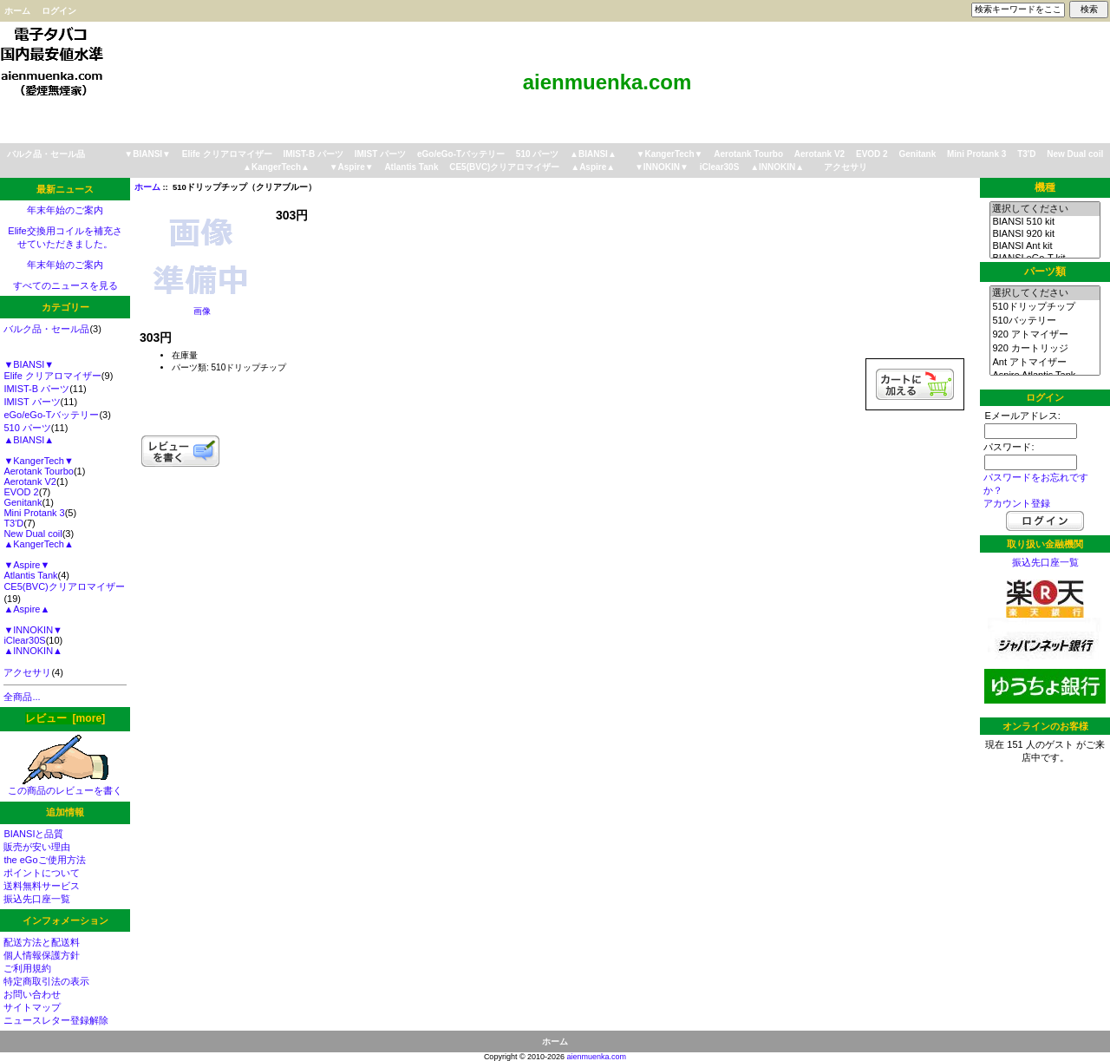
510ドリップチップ (1044, 307)
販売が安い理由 (36, 847)
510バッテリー (1044, 321)
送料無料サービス (41, 886)
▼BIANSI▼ (147, 154)
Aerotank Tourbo (748, 154)
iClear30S (720, 167)
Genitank (917, 154)
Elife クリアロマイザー (227, 154)
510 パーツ (537, 154)
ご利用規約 (27, 968)
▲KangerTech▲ (276, 167)
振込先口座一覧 (36, 899)
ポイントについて (41, 873)
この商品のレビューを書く (65, 786)
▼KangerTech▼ (670, 154)
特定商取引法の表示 (46, 981)
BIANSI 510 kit (1044, 222)
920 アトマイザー (1044, 335)
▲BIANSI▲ (593, 154)
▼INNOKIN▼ (662, 167)
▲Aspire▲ (593, 167)
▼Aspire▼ (352, 167)
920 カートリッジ (1044, 349)
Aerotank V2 (819, 154)
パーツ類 (1045, 271)
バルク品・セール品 (46, 154)
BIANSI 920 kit (1044, 234)
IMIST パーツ (380, 154)
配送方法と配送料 (41, 942)
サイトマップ (32, 1007)
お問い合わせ (32, 994)
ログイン (59, 11)
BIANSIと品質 (33, 833)
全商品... (21, 696)
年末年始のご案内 (65, 210)
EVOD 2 (872, 154)
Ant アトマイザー (1044, 363)
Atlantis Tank (411, 167)
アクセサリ (845, 167)
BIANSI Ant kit (1044, 246)
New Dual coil (1075, 154)
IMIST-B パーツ (313, 154)
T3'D (1026, 154)
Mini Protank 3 (976, 154)
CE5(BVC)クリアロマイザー (504, 167)
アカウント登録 (1016, 503)
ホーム (17, 11)
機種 (1045, 187)
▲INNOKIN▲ (777, 167)
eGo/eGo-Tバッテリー (461, 154)
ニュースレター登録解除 (55, 1020)
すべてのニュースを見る (65, 285)
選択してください (1044, 209)
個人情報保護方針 (41, 955)
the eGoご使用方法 (44, 860)
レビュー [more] (65, 718)
